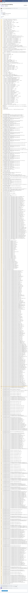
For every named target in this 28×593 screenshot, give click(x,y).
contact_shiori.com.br (8, 8)
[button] (27, 1)
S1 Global (16, 586)
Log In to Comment (4, 590)
